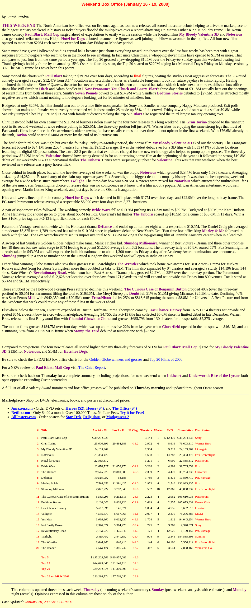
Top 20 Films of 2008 (166, 359)
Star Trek (73, 417)
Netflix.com (20, 413)
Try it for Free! (132, 413)
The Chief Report (91, 367)
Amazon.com (22, 408)
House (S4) (95, 408)
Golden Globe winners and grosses (115, 359)
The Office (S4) (124, 408)
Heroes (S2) (75, 408)
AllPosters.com (23, 417)
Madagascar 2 (117, 417)
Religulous (91, 417)
